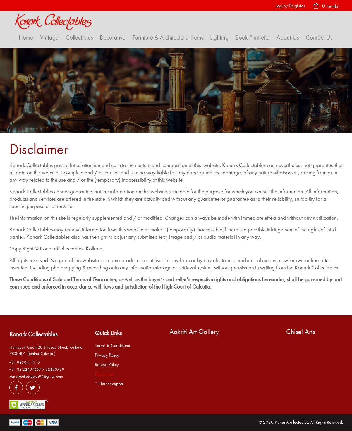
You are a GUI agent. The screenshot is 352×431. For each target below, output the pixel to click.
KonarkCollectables (291, 422)
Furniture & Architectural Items (168, 37)
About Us (288, 37)
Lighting (219, 37)
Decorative (113, 37)
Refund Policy (107, 364)
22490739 (54, 369)
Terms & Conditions (112, 345)
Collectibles (79, 37)
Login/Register (290, 5)
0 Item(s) (326, 6)
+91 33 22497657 (25, 369)
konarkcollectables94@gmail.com (36, 376)
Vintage (49, 37)
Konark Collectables (33, 334)
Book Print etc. (252, 37)
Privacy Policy (107, 355)
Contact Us (319, 37)
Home (26, 37)
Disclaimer (104, 374)
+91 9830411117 (24, 362)
